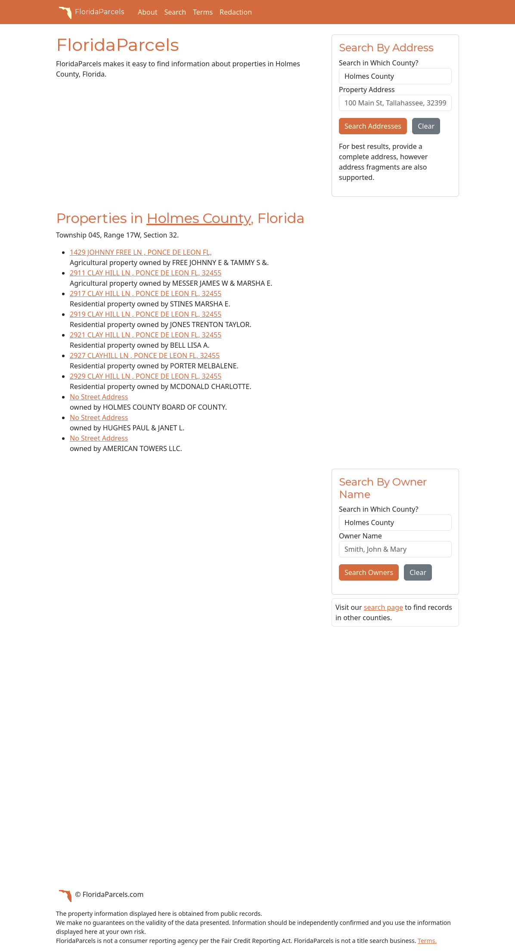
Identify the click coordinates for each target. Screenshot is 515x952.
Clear (426, 126)
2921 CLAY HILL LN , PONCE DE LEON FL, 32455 (145, 335)
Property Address (367, 89)
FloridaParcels (90, 12)
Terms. (427, 941)
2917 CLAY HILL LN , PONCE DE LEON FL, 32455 (145, 293)
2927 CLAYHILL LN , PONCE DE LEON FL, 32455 (145, 355)
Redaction (236, 12)
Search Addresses (372, 126)
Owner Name (360, 536)
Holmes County (198, 218)
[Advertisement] (188, 146)
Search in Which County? (378, 63)
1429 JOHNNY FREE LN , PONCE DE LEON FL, (141, 252)
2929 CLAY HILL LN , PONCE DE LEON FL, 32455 (145, 376)
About (147, 12)
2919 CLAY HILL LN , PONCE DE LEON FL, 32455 (145, 314)
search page (383, 607)
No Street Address (99, 397)
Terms (203, 12)
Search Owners (368, 572)
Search (175, 12)
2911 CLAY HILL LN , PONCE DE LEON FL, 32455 (145, 273)
